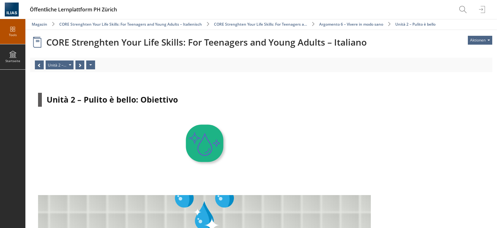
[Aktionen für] (480, 40)
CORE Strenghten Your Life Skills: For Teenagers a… (260, 24)
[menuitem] (463, 9)
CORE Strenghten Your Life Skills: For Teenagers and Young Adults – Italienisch (131, 24)
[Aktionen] (90, 64)
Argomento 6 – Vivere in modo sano (351, 24)
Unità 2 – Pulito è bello (415, 24)
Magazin (39, 24)
